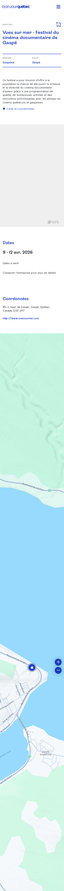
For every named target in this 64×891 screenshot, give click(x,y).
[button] (32, 667)
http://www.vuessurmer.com (21, 318)
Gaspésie (8, 62)
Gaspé (36, 62)
